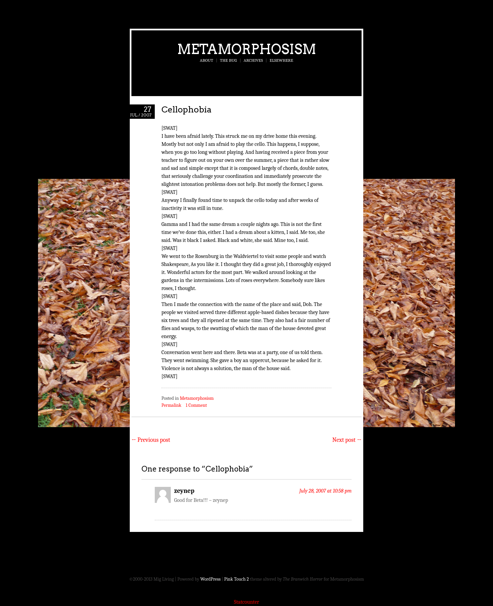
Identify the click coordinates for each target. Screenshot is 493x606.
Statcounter (246, 602)
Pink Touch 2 (236, 579)
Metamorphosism (246, 49)
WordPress (210, 579)
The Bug (228, 60)
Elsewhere (281, 60)
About (206, 60)
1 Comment (196, 405)
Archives (253, 60)
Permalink (171, 405)
